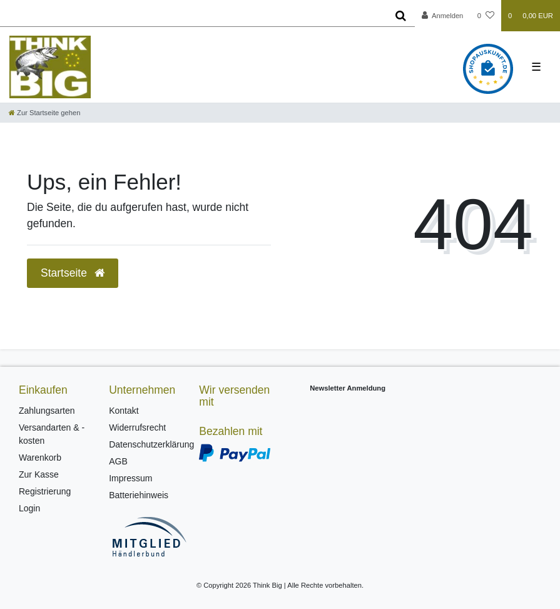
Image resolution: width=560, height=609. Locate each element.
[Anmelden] (443, 15)
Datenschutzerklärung (151, 444)
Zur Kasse (39, 474)
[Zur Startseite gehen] (44, 112)
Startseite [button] (72, 273)
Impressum (130, 478)
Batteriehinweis (138, 495)
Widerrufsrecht (137, 427)
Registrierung (45, 491)
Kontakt (123, 411)
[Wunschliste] (486, 15)
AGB (118, 461)
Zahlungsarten (47, 411)
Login (29, 508)
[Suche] (401, 15)
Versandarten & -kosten (51, 434)
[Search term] (193, 15)
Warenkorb (40, 458)
